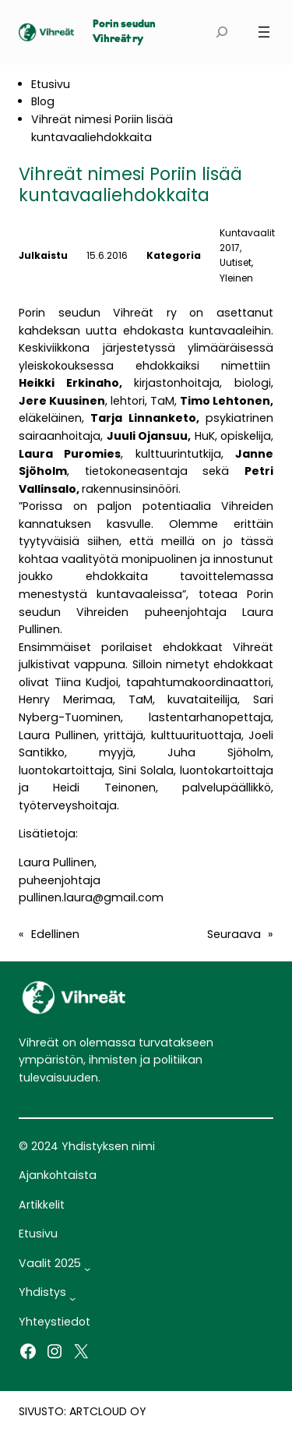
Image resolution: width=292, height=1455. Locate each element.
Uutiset (236, 262)
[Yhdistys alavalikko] (72, 1298)
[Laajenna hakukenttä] (221, 32)
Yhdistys (42, 1292)
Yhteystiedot (54, 1321)
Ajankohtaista (58, 1175)
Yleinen (236, 278)
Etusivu (50, 84)
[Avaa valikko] (264, 32)
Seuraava (234, 934)
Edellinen (55, 934)
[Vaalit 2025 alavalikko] (87, 1269)
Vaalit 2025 (50, 1263)
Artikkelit (42, 1204)
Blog (43, 101)
